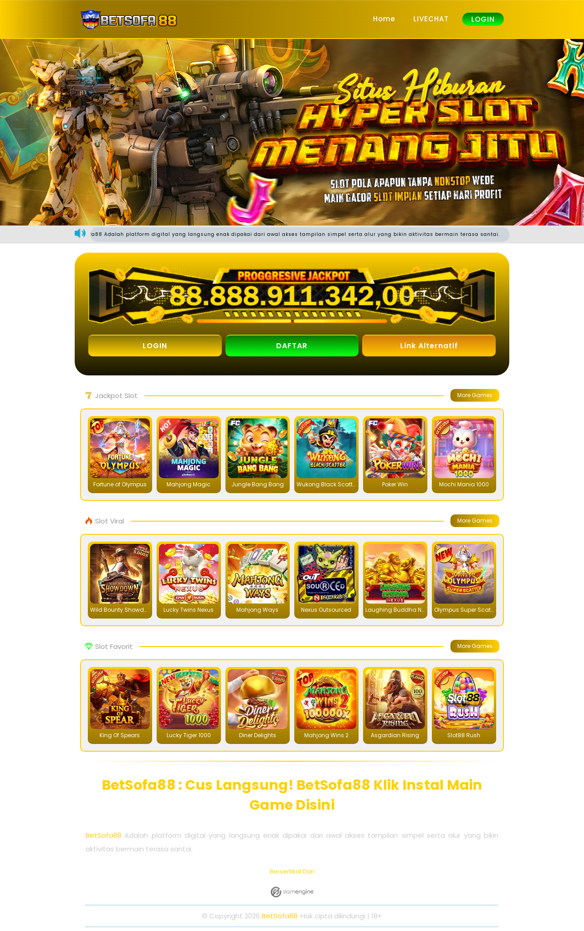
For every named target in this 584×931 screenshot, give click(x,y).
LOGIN (483, 19)
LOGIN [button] (155, 346)
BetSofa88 (103, 835)
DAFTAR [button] (291, 346)
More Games (475, 395)
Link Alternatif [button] (429, 346)
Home (384, 19)
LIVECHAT (431, 19)
